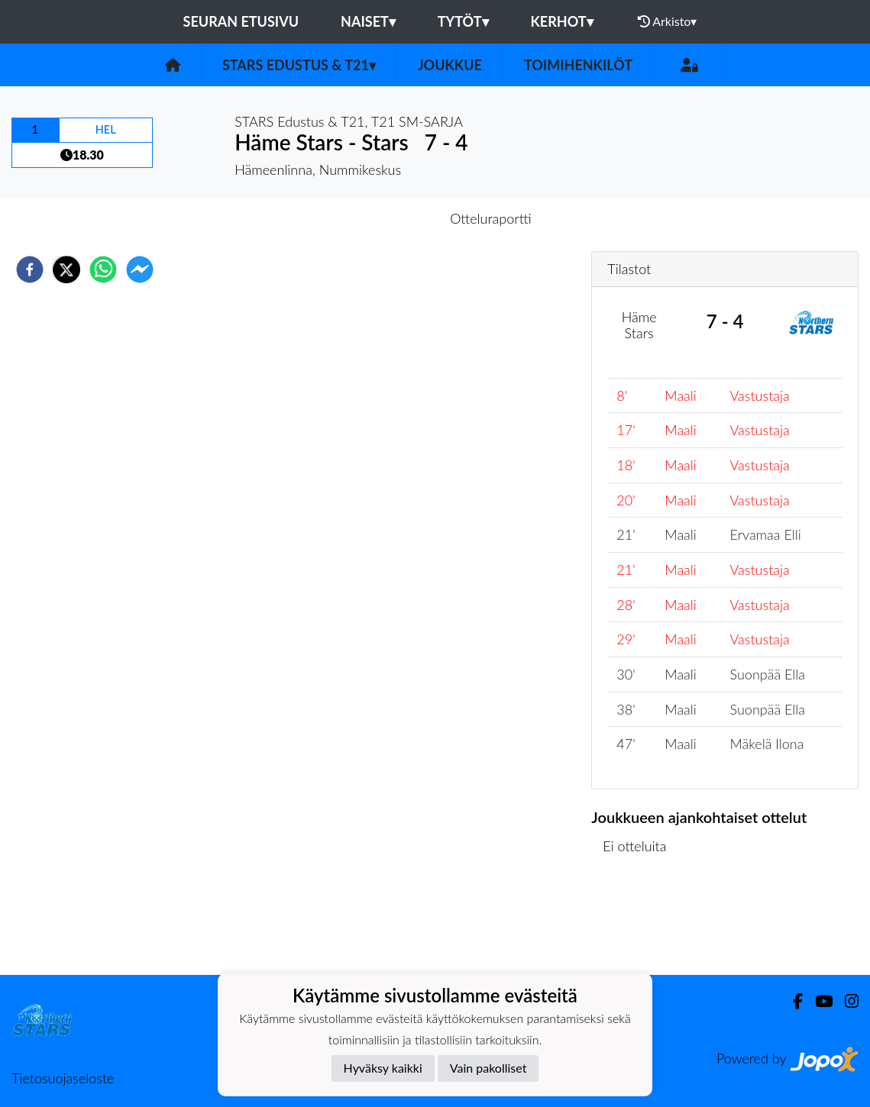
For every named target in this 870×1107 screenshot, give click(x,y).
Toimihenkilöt (578, 64)
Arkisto (667, 21)
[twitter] (66, 269)
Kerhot (562, 21)
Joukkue (450, 64)
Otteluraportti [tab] (491, 218)
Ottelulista (640, 923)
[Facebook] (792, 1001)
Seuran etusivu (241, 21)
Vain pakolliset (488, 1067)
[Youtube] (818, 1001)
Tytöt (463, 21)
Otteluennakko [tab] (381, 218)
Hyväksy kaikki (383, 1067)
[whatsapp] (103, 269)
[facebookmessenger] (140, 269)
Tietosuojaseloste (62, 1078)
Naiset (368, 21)
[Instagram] (846, 1001)
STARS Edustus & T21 (299, 64)
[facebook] (30, 269)
